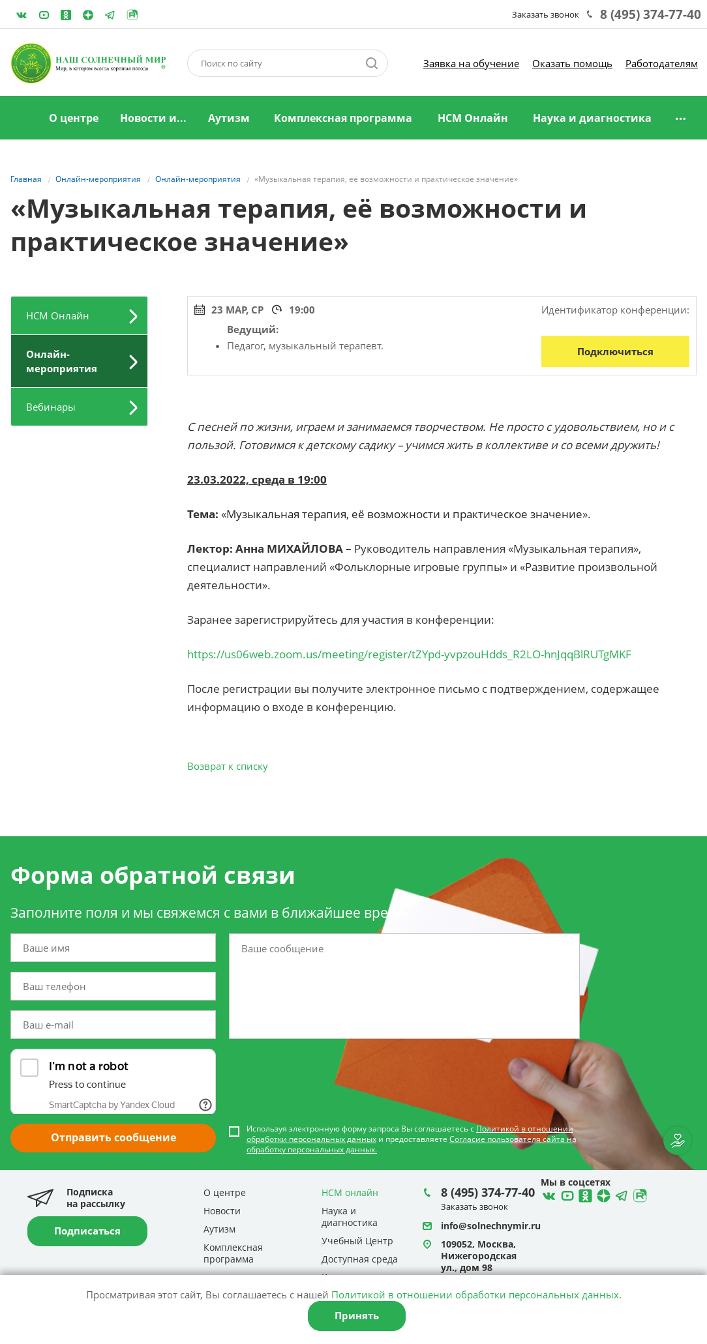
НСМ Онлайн (473, 118)
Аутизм (229, 118)
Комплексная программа (343, 118)
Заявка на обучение (471, 63)
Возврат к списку (227, 765)
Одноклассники (66, 15)
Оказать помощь (572, 63)
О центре (73, 118)
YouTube (44, 15)
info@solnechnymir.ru (491, 1226)
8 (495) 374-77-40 (650, 14)
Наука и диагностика (592, 118)
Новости (222, 1211)
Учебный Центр (357, 1240)
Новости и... (153, 118)
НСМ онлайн (350, 1192)
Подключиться (615, 351)
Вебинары (51, 406)
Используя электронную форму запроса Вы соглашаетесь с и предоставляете (412, 1139)
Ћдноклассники (584, 1194)
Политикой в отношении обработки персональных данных (475, 1294)
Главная (21, 118)
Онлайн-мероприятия (61, 361)
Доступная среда (360, 1259)
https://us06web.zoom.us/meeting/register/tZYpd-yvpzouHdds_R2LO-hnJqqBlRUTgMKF (409, 654)
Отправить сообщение (113, 1137)
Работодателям (661, 63)
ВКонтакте (21, 15)
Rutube (132, 15)
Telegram (88, 15)
